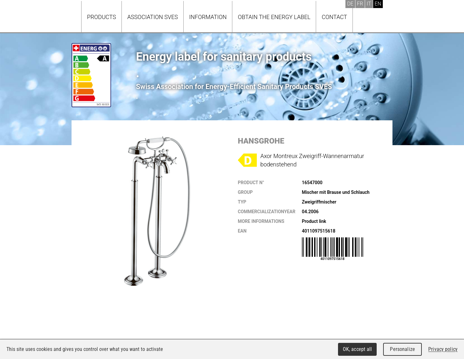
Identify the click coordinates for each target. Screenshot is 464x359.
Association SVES (152, 17)
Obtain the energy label (274, 17)
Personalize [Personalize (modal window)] (402, 349)
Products (101, 17)
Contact (334, 17)
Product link (314, 221)
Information (208, 17)
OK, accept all (357, 349)
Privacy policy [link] (443, 349)
